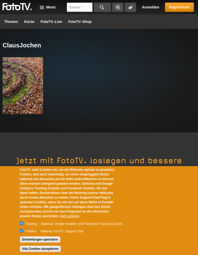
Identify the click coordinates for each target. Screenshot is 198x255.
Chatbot (30, 231)
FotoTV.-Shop (80, 22)
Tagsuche (130, 7)
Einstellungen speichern (40, 239)
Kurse (29, 22)
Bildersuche (117, 7)
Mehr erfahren (69, 216)
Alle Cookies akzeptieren (40, 249)
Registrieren (179, 7)
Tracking (31, 224)
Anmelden (150, 7)
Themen (11, 22)
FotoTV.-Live (51, 22)
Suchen (102, 7)
